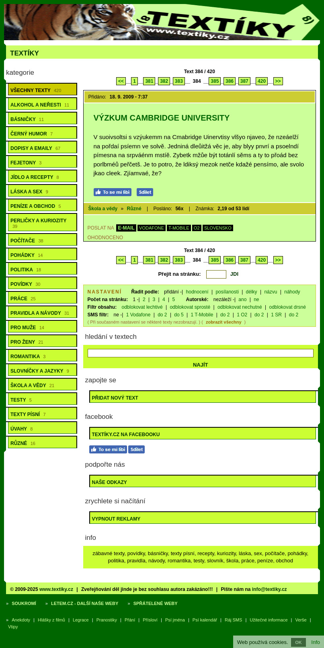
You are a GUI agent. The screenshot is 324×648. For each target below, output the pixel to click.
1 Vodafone (138, 315)
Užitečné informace (268, 619)
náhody (292, 292)
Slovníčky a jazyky (39, 371)
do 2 (162, 315)
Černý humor (31, 134)
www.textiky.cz (56, 589)
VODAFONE (151, 228)
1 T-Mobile (202, 315)
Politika (25, 270)
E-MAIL (126, 228)
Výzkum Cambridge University (162, 117)
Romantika (27, 356)
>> (278, 81)
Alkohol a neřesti (39, 105)
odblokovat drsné (287, 307)
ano (242, 299)
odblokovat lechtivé (142, 307)
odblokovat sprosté (190, 307)
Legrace (81, 619)
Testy (21, 400)
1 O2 (242, 315)
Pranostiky (106, 619)
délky (251, 292)
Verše (301, 619)
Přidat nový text (115, 398)
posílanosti (226, 292)
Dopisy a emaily (35, 148)
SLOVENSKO (218, 228)
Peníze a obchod (35, 206)
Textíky (24, 53)
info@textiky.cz (269, 589)
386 (230, 81)
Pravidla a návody (39, 313)
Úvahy (21, 429)
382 (164, 81)
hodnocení (197, 292)
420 (262, 81)
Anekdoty (21, 619)
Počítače (26, 241)
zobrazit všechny (224, 322)
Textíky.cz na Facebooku (126, 434)
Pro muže (27, 327)
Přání (130, 619)
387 (244, 81)
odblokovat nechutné (239, 307)
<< (121, 81)
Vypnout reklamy (116, 519)
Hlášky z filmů (51, 619)
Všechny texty (35, 90)
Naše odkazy (109, 482)
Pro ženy (26, 342)
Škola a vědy (32, 385)
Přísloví (150, 619)
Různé (22, 443)
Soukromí (24, 603)
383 (179, 81)
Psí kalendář (205, 619)
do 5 (178, 315)
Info (315, 642)
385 (215, 81)
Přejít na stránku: (179, 274)
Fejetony (25, 163)
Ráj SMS (233, 619)
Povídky (25, 284)
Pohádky (26, 255)
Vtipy (13, 626)
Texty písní (28, 414)
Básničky (27, 119)
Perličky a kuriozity (38, 223)
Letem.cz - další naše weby (84, 603)
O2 (197, 228)
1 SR (276, 315)
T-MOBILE (178, 228)
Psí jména (175, 619)
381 (149, 81)
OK (298, 642)
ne (256, 299)
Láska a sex (29, 192)
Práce (23, 298)
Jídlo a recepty (34, 177)
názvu (270, 292)
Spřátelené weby (155, 603)
